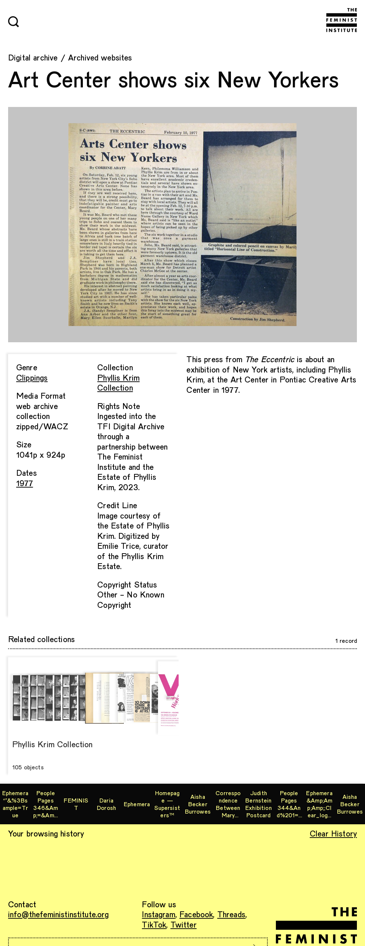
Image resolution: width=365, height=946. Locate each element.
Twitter (184, 924)
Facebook (196, 914)
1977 (24, 483)
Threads (231, 914)
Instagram (158, 914)
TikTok (154, 924)
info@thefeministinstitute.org (58, 914)
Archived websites (100, 57)
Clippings (32, 377)
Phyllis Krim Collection (118, 382)
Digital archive (32, 57)
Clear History (333, 833)
